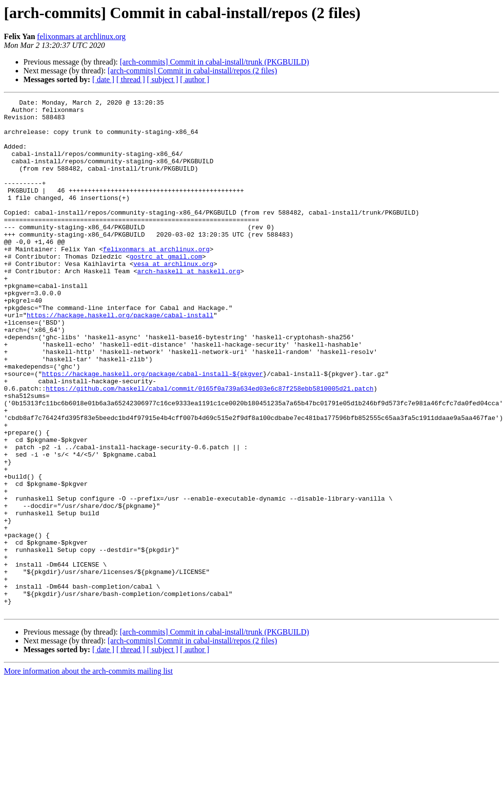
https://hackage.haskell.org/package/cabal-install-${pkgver (152, 429)
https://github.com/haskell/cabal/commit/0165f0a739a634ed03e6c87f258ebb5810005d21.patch (210, 446)
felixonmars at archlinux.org (81, 36)
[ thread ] (130, 79)
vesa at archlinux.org (173, 297)
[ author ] (195, 79)
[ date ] (103, 79)
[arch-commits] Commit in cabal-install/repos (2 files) (192, 70)
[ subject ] (162, 79)
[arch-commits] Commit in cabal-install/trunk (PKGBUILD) (214, 62)
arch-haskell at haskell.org (188, 306)
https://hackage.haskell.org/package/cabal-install (120, 358)
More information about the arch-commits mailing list (88, 773)
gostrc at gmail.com (165, 288)
